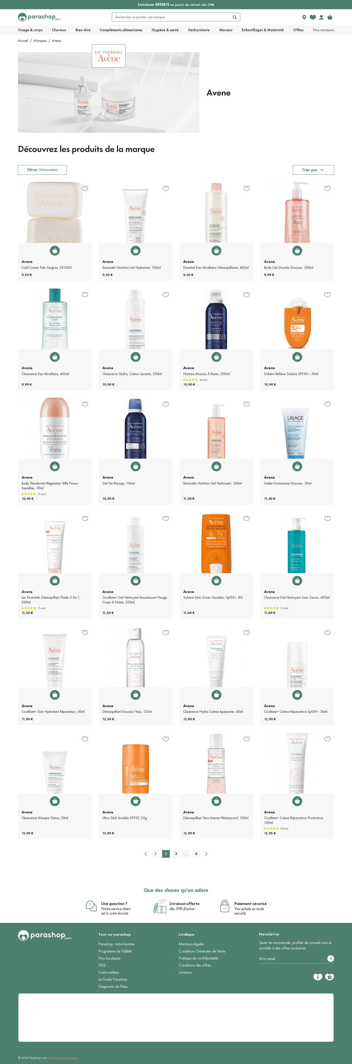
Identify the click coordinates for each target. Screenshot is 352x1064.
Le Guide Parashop (112, 979)
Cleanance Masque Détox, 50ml (45, 818)
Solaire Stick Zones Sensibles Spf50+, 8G (213, 597)
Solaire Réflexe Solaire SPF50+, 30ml (291, 374)
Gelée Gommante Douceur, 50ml (288, 483)
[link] (330, 17)
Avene (27, 261)
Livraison (185, 972)
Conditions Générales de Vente (202, 951)
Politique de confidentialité (198, 958)
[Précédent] (146, 854)
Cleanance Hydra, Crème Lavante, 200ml (132, 374)
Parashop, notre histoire (116, 944)
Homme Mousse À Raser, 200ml (206, 374)
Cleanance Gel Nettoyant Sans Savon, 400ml (297, 597)
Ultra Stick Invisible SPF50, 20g (124, 818)
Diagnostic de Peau (113, 986)
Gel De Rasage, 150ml (118, 483)
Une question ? (114, 903)
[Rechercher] (234, 17)
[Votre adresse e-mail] (296, 958)
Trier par (309, 169)
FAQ (102, 965)
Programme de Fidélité (115, 951)
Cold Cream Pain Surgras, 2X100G (47, 267)
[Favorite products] (312, 17)
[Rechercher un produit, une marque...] (171, 17)
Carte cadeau (108, 972)
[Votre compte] (321, 17)
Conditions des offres (195, 965)
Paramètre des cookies (63, 1058)
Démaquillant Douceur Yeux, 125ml (127, 711)
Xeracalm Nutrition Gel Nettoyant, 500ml (212, 483)
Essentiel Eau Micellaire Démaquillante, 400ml (216, 267)
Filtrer (42, 169)
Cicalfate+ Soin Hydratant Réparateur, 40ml (53, 711)
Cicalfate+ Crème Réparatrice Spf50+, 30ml (295, 711)
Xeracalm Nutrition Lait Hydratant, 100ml (131, 267)
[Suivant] (206, 854)
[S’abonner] (330, 958)
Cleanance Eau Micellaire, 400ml (45, 374)
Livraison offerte (184, 903)
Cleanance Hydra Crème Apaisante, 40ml (213, 711)
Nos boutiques (109, 958)
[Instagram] (329, 977)
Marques (40, 40)
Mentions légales (191, 944)
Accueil (23, 40)
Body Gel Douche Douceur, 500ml (288, 267)
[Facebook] (317, 977)
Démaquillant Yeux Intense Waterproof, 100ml (216, 818)
